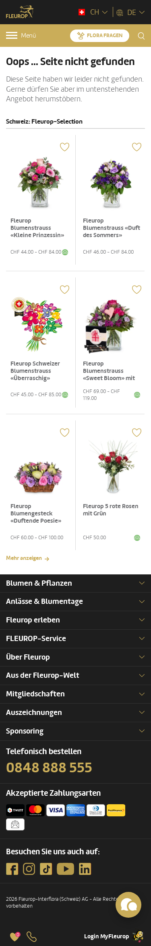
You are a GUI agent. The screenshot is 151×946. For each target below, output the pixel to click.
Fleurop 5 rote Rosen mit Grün (111, 509)
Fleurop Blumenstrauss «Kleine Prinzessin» (37, 228)
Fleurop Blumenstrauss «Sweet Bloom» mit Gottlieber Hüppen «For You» (109, 378)
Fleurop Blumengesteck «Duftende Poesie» (35, 513)
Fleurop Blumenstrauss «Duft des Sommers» (111, 228)
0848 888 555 (49, 768)
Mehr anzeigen (24, 558)
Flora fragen (104, 35)
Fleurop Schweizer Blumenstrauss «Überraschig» (35, 371)
